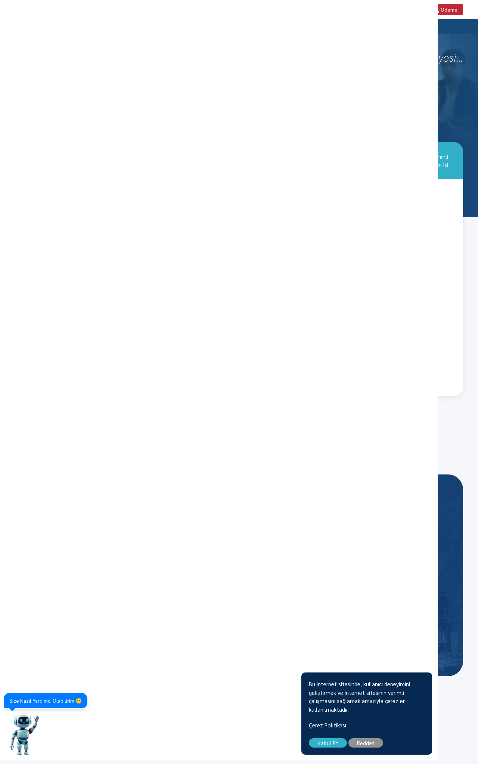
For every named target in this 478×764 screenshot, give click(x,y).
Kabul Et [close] (368, 746)
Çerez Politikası (368, 728)
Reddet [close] (406, 746)
